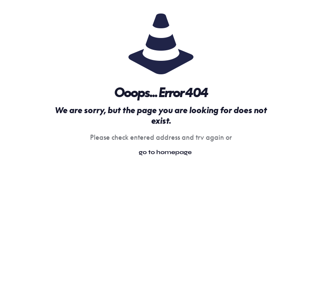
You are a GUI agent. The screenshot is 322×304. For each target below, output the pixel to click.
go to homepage (165, 152)
